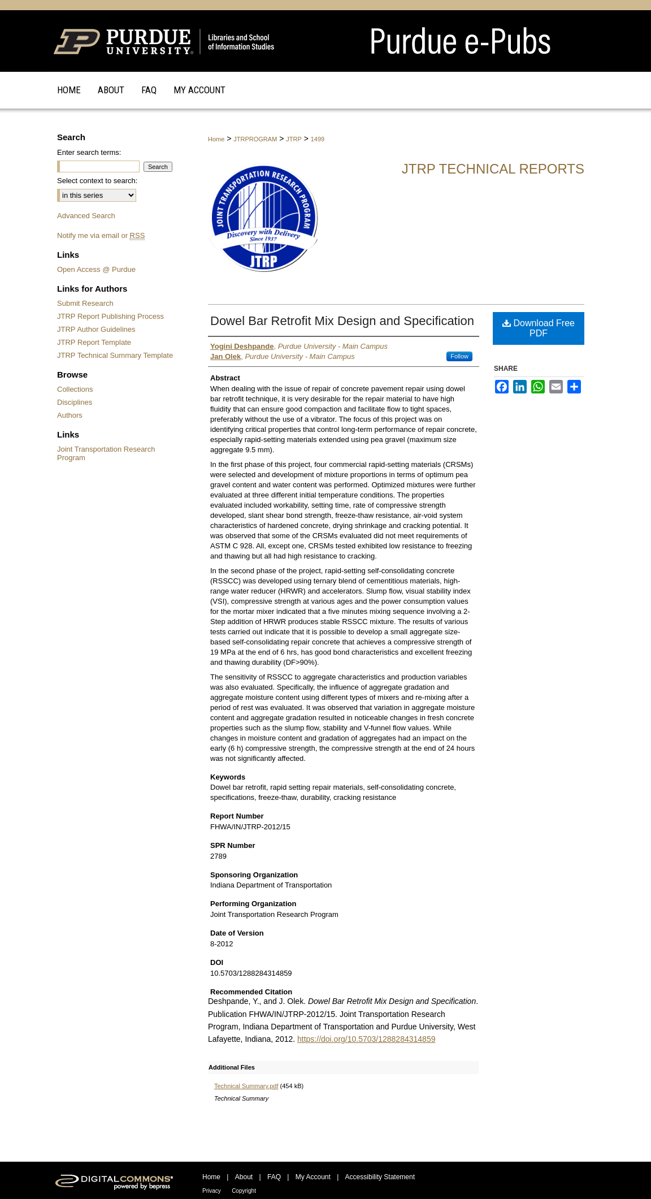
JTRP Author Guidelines (96, 329)
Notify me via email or (101, 235)
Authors (70, 415)
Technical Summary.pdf (246, 1086)
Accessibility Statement (380, 1177)
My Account (313, 1177)
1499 (317, 139)
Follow (459, 356)
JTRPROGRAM (255, 139)
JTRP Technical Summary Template (115, 355)
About (244, 1177)
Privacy (211, 1191)
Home (216, 139)
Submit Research (85, 303)
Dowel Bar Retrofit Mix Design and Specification (342, 321)
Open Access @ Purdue (96, 269)
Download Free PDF (538, 328)
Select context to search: (97, 180)
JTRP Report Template (94, 342)
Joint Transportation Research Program (106, 453)
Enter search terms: (89, 152)
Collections (75, 389)
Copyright (244, 1191)
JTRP (294, 139)
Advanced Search (86, 215)
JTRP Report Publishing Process (110, 316)
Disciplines (74, 402)
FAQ (274, 1177)
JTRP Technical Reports (493, 168)
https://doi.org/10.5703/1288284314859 (366, 1039)
